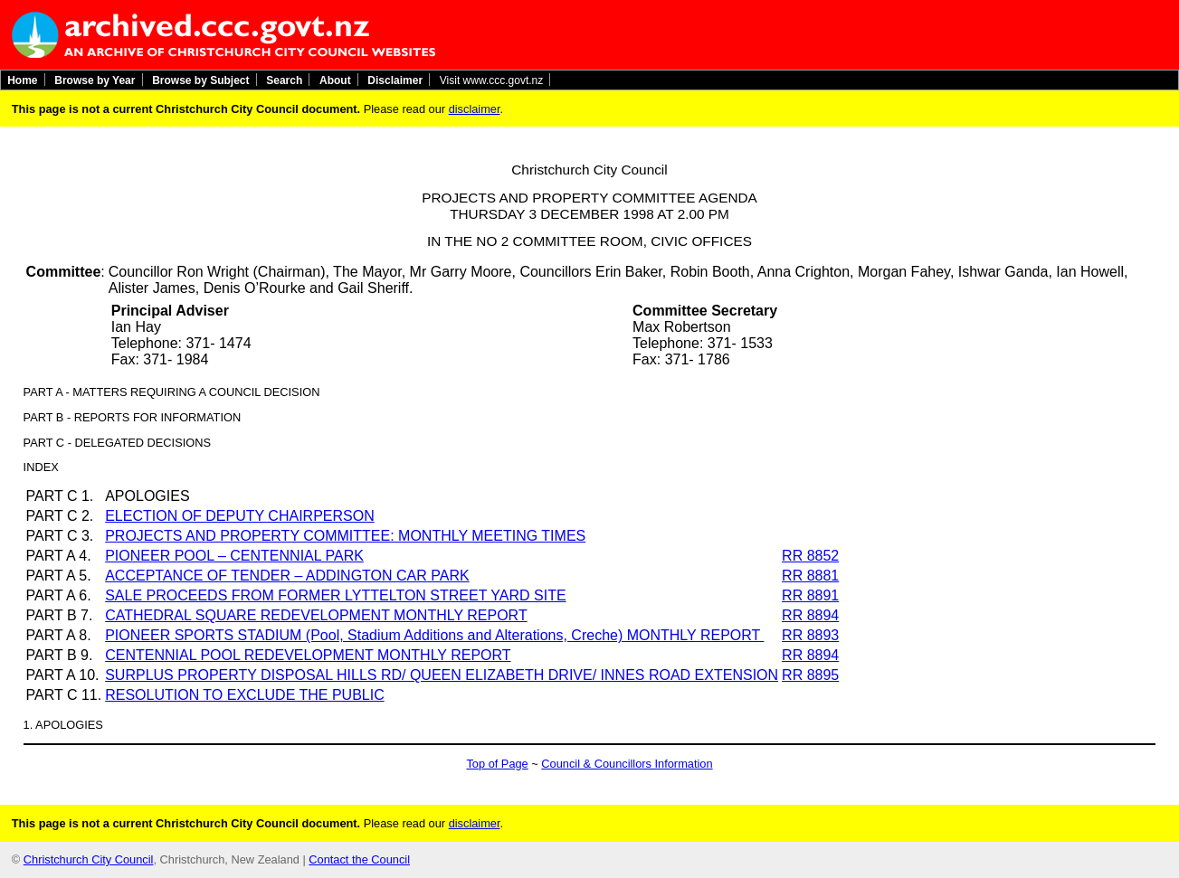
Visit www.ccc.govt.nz (491, 79)
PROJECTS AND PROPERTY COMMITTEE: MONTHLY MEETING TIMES (345, 535)
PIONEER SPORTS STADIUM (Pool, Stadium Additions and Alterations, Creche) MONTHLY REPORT (434, 635)
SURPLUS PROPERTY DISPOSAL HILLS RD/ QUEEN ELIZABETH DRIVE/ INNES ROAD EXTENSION (441, 675)
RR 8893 (810, 635)
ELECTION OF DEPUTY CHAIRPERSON (240, 516)
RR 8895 (810, 675)
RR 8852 (810, 555)
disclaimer (474, 109)
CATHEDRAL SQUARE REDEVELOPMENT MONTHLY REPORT (316, 615)
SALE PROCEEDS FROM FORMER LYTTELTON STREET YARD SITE (335, 595)
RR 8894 (810, 615)
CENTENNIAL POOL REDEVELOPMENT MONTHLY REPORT (307, 655)
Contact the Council (359, 859)
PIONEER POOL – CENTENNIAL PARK (234, 555)
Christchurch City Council (89, 859)
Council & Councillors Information (626, 763)
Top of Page (497, 763)
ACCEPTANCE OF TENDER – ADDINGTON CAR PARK (287, 575)
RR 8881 (810, 575)
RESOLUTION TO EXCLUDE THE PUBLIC (245, 695)
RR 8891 (810, 595)
